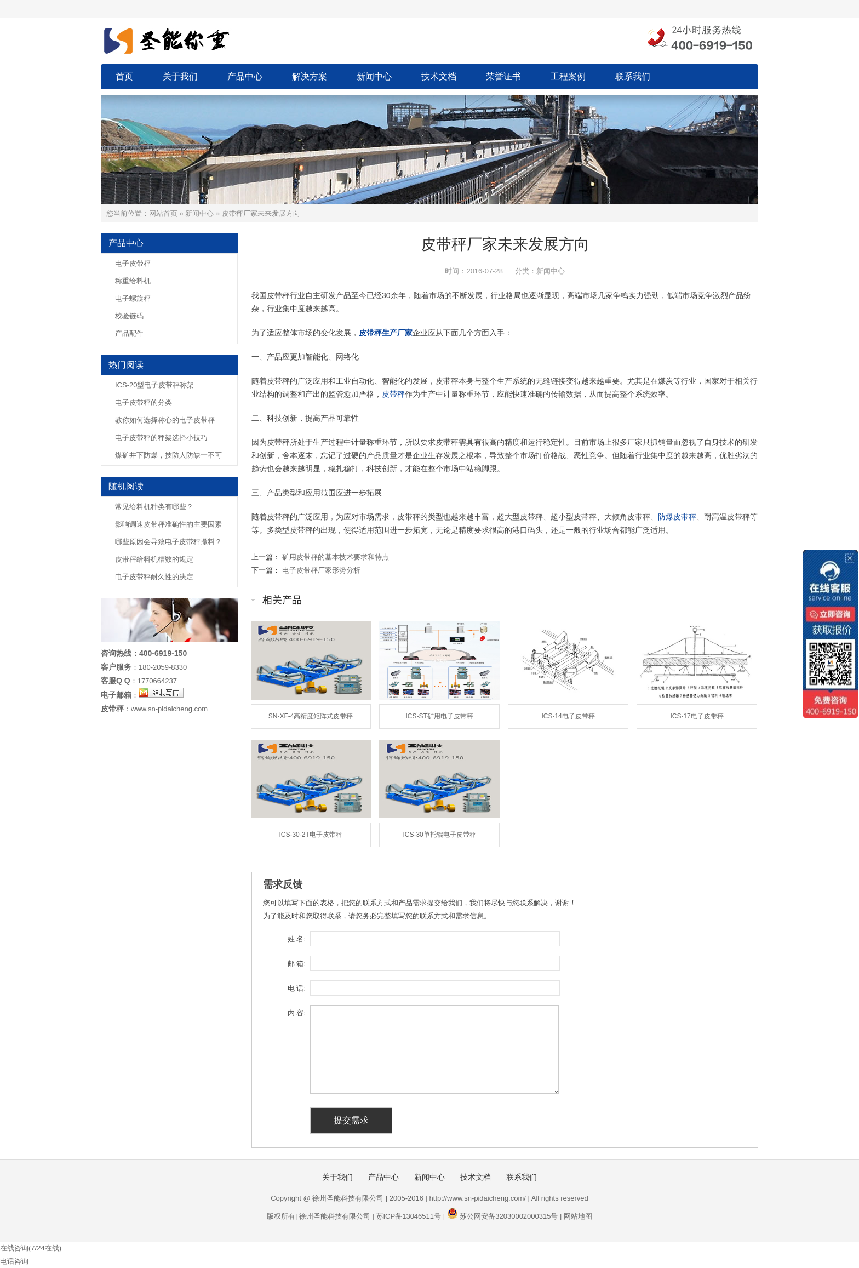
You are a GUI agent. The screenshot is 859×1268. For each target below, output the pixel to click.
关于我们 (180, 76)
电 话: (297, 988)
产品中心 (244, 76)
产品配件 (129, 333)
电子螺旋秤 (133, 298)
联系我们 (632, 76)
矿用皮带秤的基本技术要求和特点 (335, 557)
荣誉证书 (503, 76)
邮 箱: (297, 963)
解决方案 (309, 76)
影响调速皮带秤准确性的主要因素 (168, 524)
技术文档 (438, 76)
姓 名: (297, 939)
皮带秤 (393, 394)
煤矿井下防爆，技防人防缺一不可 (168, 455)
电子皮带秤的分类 (143, 402)
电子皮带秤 (133, 263)
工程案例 (568, 76)
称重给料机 (133, 281)
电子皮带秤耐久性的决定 (154, 577)
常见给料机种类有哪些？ (154, 506)
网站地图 (578, 1216)
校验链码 (129, 316)
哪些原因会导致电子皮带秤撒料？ (168, 542)
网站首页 (163, 213)
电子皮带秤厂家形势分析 (321, 570)
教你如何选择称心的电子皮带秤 (165, 420)
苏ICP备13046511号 (409, 1216)
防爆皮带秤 (677, 516)
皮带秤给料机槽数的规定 (154, 559)
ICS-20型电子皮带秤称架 (154, 385)
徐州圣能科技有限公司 (334, 1216)
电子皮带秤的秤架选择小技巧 (161, 437)
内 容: (297, 1013)
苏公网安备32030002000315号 (509, 1216)
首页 (124, 76)
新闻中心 (374, 76)
